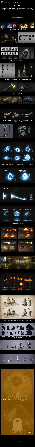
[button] (17, 439)
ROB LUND (2, 1)
